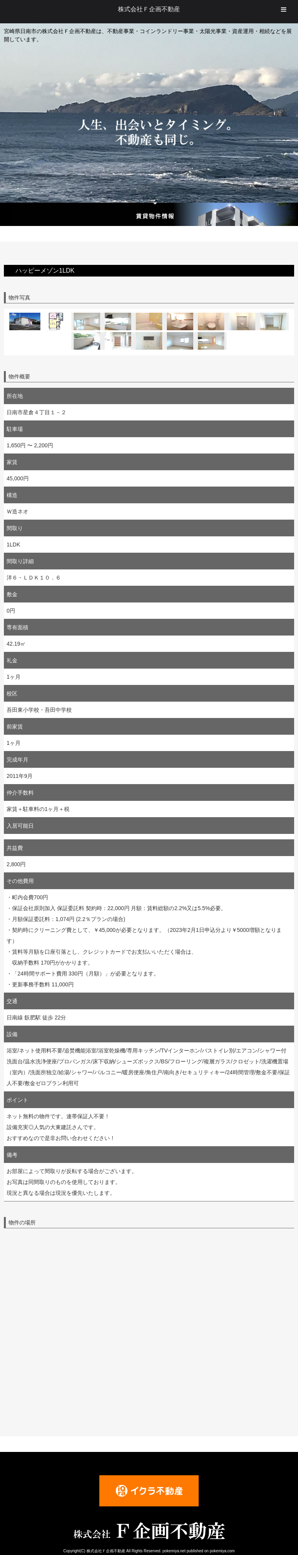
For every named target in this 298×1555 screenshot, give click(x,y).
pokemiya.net (174, 1551)
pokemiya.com (222, 1551)
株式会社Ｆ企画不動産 (149, 9)
